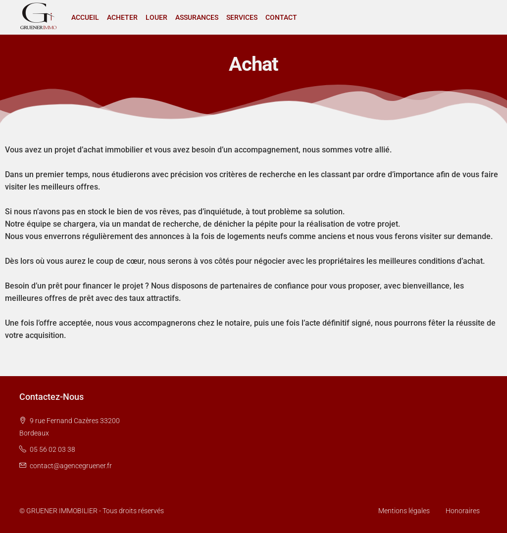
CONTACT (281, 17)
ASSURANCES (196, 17)
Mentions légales (404, 511)
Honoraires (463, 511)
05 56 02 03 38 (52, 449)
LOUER (156, 17)
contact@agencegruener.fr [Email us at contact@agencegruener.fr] (71, 466)
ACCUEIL (85, 17)
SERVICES (241, 17)
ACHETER (122, 17)
